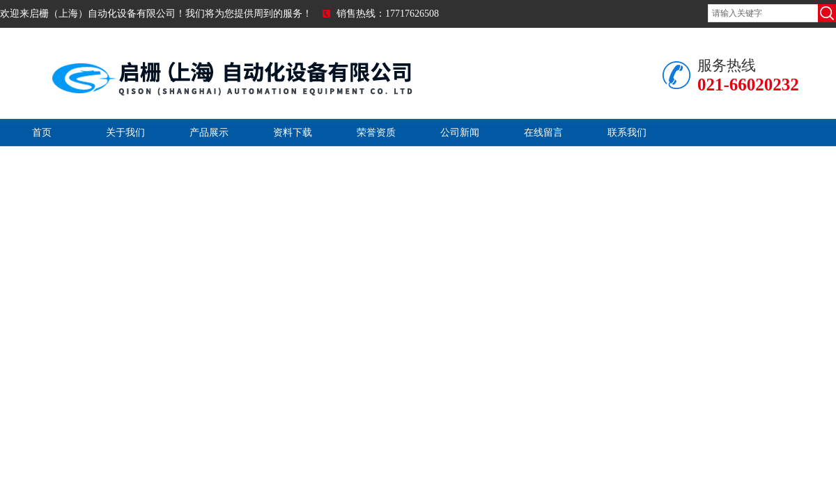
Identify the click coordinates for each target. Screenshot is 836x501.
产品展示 (209, 132)
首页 (42, 132)
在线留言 (543, 132)
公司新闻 (459, 132)
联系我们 (627, 132)
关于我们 (125, 132)
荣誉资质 (376, 132)
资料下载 (292, 132)
